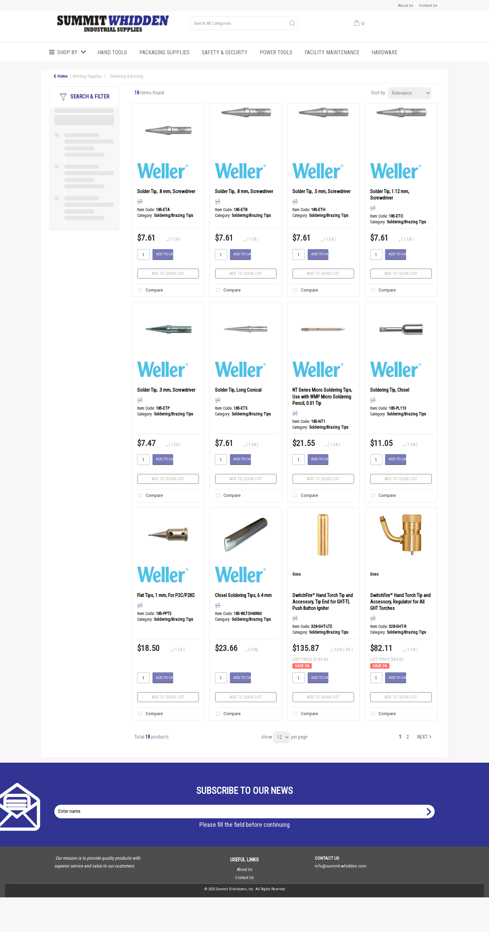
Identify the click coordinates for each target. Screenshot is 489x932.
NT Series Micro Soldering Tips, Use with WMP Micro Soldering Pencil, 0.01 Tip (322, 396)
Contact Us (428, 5)
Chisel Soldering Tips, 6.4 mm (243, 595)
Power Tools (276, 52)
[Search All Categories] (244, 23)
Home (60, 76)
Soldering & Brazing (126, 76)
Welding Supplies (87, 76)
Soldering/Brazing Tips (173, 215)
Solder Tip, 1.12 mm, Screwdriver (389, 195)
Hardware (384, 52)
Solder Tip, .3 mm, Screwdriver (166, 390)
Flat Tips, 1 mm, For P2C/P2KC (166, 595)
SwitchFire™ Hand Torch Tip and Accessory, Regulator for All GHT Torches (400, 602)
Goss (296, 574)
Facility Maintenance (332, 52)
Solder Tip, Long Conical (238, 390)
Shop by (67, 52)
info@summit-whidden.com (340, 866)
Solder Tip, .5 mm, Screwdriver (321, 191)
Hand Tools (112, 52)
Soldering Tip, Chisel (389, 390)
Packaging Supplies (164, 52)
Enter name (246, 804)
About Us (405, 5)
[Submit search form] (292, 23)
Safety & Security (225, 52)
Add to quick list (168, 273)
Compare (149, 290)
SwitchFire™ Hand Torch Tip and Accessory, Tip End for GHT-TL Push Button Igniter (322, 602)
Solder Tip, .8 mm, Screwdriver (166, 191)
